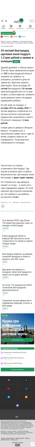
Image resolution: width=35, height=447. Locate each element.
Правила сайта (14, 439)
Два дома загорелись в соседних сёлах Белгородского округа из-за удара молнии (17, 272)
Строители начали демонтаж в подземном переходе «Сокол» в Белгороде (17, 303)
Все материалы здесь (17, 340)
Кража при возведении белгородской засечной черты (14, 327)
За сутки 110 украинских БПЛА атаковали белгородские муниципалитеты (17, 287)
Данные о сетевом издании (7, 438)
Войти (32, 20)
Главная (3, 27)
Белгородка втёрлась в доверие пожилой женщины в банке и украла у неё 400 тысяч (17, 256)
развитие (21, 442)
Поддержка (15, 442)
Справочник (20, 27)
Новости (11, 27)
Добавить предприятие (17, 369)
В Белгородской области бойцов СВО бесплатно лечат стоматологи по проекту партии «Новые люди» (17, 240)
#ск (10, 202)
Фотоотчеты (30, 27)
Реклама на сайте (19, 438)
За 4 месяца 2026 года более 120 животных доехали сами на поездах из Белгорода (17, 223)
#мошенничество (25, 202)
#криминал (16, 202)
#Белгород (4, 202)
